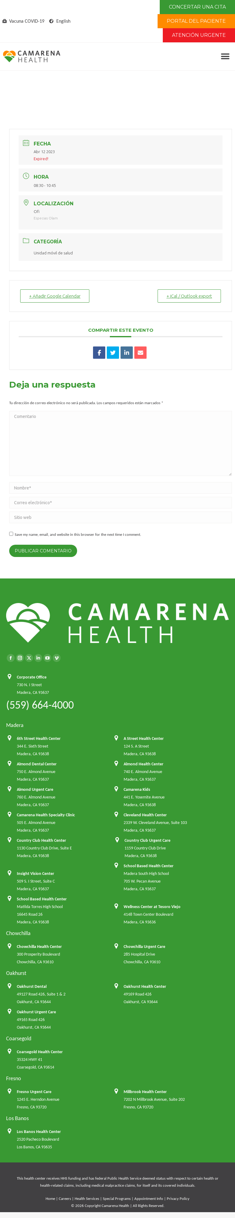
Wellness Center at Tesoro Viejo (152, 906)
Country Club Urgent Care (147, 840)
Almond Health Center (143, 764)
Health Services (87, 1198)
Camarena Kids (137, 789)
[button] (225, 57)
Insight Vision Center (35, 873)
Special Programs (117, 1198)
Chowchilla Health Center (39, 946)
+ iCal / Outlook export (189, 296)
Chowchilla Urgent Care (144, 946)
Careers (65, 1198)
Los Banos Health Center (39, 1131)
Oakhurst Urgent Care (36, 1012)
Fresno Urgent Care (34, 1091)
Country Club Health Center (41, 840)
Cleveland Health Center (145, 815)
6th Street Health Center (39, 738)
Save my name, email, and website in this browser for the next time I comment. (78, 534)
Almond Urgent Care (35, 789)
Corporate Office (32, 677)
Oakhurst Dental (32, 986)
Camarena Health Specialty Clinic (46, 815)
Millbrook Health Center (145, 1091)
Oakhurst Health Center (145, 986)
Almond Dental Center (37, 764)
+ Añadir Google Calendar (54, 296)
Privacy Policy (178, 1198)
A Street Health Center (144, 738)
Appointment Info (148, 1198)
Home (50, 1198)
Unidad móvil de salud (53, 253)
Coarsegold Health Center (40, 1051)
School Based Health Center (148, 865)
